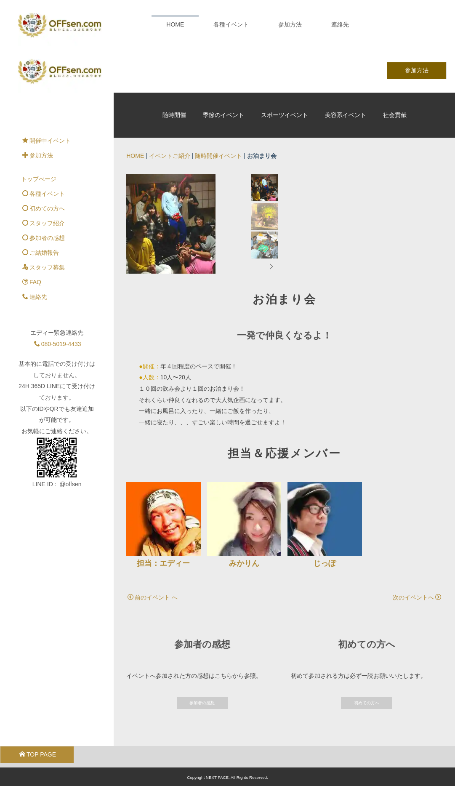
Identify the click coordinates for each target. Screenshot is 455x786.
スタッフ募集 (43, 221)
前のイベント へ (153, 595)
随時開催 (174, 68)
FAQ (31, 235)
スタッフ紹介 (43, 176)
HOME (175, 24)
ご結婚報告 (40, 206)
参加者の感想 (202, 700)
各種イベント (231, 24)
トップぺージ (38, 132)
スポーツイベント (284, 68)
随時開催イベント (218, 109)
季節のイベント (223, 68)
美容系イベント (345, 68)
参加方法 (290, 24)
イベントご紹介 (169, 109)
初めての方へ (366, 700)
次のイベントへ (417, 595)
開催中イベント (46, 94)
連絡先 (340, 24)
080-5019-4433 (57, 297)
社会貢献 (395, 68)
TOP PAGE (37, 752)
